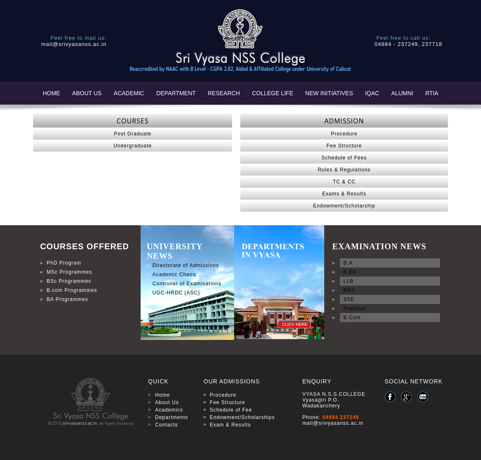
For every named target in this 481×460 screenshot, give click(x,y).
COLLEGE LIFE (272, 93)
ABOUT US (86, 93)
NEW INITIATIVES (329, 93)
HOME (51, 93)
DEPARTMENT (176, 93)
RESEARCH (224, 93)
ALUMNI (402, 93)
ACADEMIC (129, 93)
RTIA (431, 93)
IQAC (372, 93)
